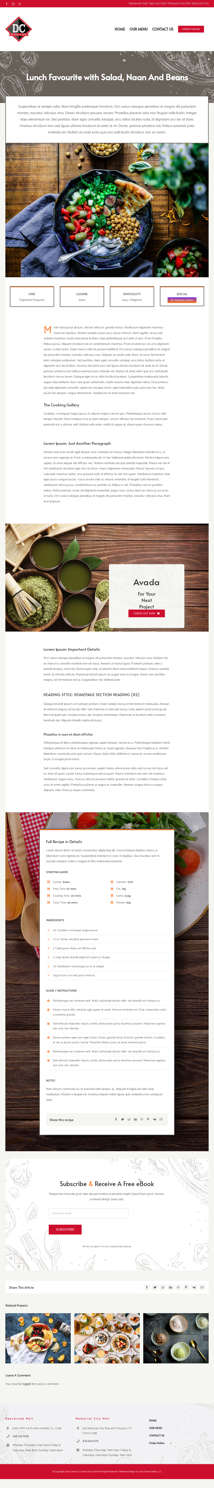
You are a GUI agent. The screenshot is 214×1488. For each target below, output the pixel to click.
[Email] (161, 1119)
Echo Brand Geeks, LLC (150, 1472)
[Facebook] (116, 1119)
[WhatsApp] (142, 1119)
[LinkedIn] (135, 1119)
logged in (28, 1383)
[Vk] (154, 1119)
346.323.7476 (21, 1436)
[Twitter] (122, 1119)
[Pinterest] (148, 1119)
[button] (8, 1338)
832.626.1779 (90, 1440)
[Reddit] (129, 1119)
